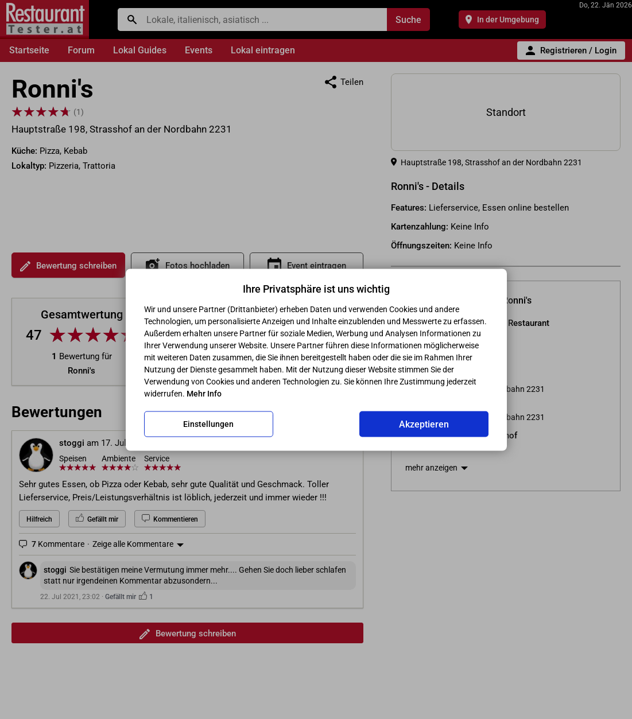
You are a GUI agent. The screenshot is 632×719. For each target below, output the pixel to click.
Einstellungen (208, 424)
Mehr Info (204, 393)
